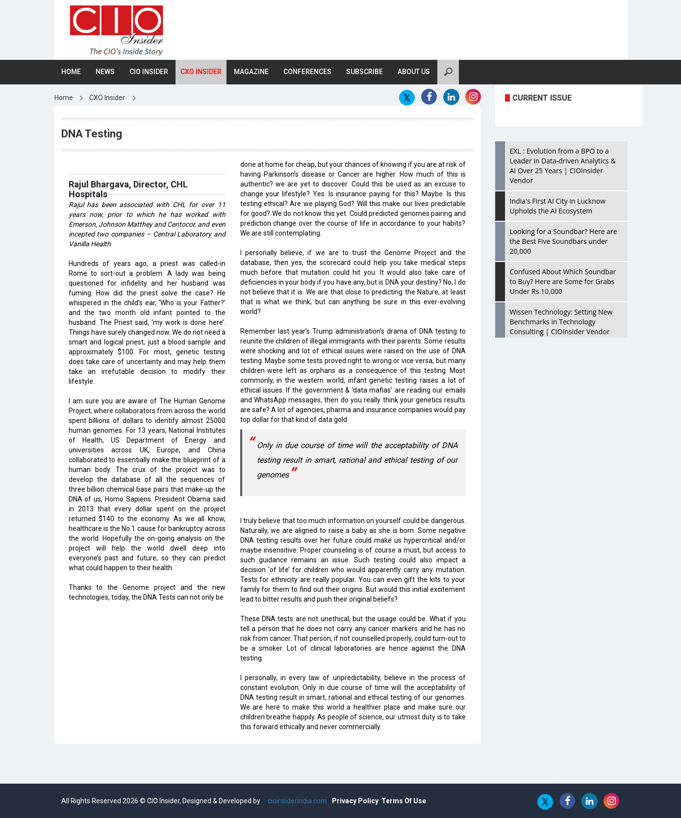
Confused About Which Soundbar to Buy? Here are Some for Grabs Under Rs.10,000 (563, 281)
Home (71, 72)
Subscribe (364, 72)
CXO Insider (201, 72)
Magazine (251, 72)
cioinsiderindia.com (296, 801)
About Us (414, 72)
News (105, 72)
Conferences (307, 72)
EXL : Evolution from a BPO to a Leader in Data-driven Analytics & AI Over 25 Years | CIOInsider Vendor (563, 165)
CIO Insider (148, 72)
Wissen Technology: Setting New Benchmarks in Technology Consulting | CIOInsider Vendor (561, 321)
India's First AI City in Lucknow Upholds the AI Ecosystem (558, 205)
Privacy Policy (355, 801)
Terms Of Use (403, 801)
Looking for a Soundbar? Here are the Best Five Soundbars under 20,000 (563, 241)
